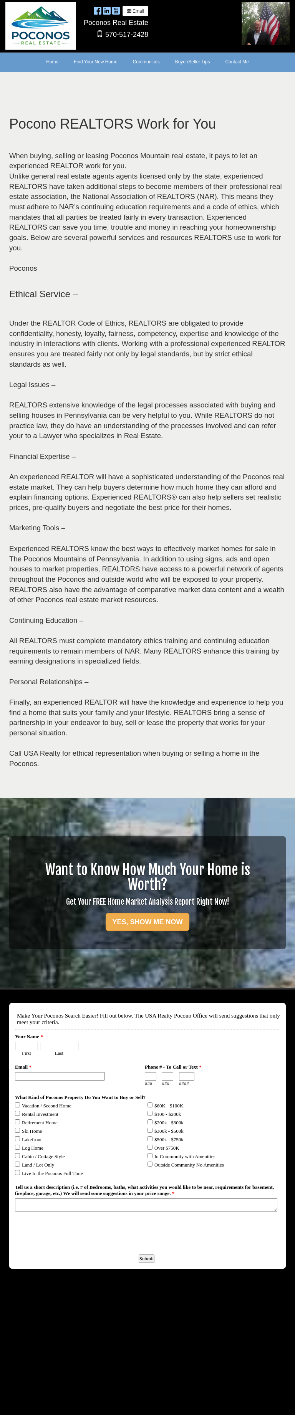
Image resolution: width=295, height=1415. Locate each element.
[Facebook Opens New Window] (97, 10)
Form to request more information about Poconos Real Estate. (146, 1376)
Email (135, 11)
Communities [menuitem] (146, 62)
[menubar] (147, 62)
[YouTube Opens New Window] (116, 10)
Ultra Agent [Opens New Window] (159, 1404)
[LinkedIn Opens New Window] (106, 10)
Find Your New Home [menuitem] (95, 62)
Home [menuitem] (52, 62)
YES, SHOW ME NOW (147, 922)
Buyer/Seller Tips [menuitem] (192, 62)
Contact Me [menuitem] (237, 62)
